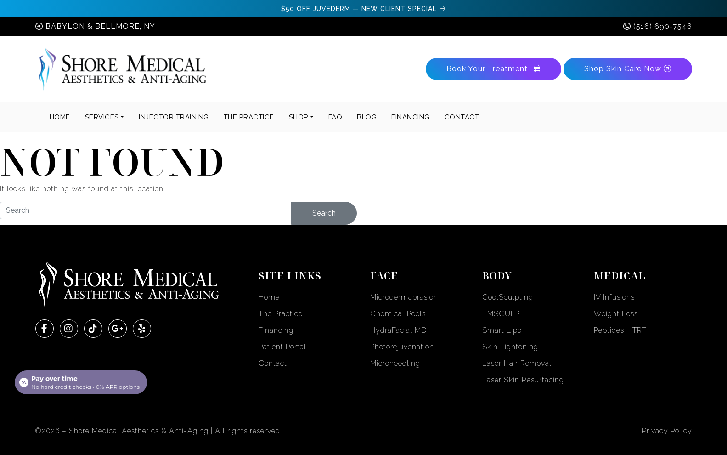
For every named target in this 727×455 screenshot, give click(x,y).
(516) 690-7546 (662, 26)
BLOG (367, 117)
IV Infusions (614, 297)
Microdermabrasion (404, 297)
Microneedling (395, 363)
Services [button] (102, 117)
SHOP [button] (298, 117)
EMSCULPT (503, 313)
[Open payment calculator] (81, 382)
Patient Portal (282, 346)
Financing (276, 330)
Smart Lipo (502, 330)
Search (324, 213)
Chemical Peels (398, 313)
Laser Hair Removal (517, 363)
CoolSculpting (507, 297)
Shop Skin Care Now (627, 68)
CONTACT (462, 117)
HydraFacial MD (398, 330)
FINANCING (410, 117)
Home (60, 117)
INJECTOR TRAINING (174, 117)
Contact (273, 363)
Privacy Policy (667, 431)
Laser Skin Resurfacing (523, 379)
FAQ (335, 117)
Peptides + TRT (620, 330)
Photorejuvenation (402, 346)
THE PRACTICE (249, 117)
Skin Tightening (510, 346)
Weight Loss (616, 313)
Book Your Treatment (493, 68)
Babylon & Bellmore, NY (100, 26)
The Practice (281, 313)
